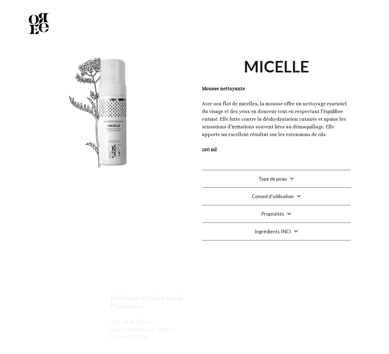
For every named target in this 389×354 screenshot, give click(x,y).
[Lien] (39, 23)
